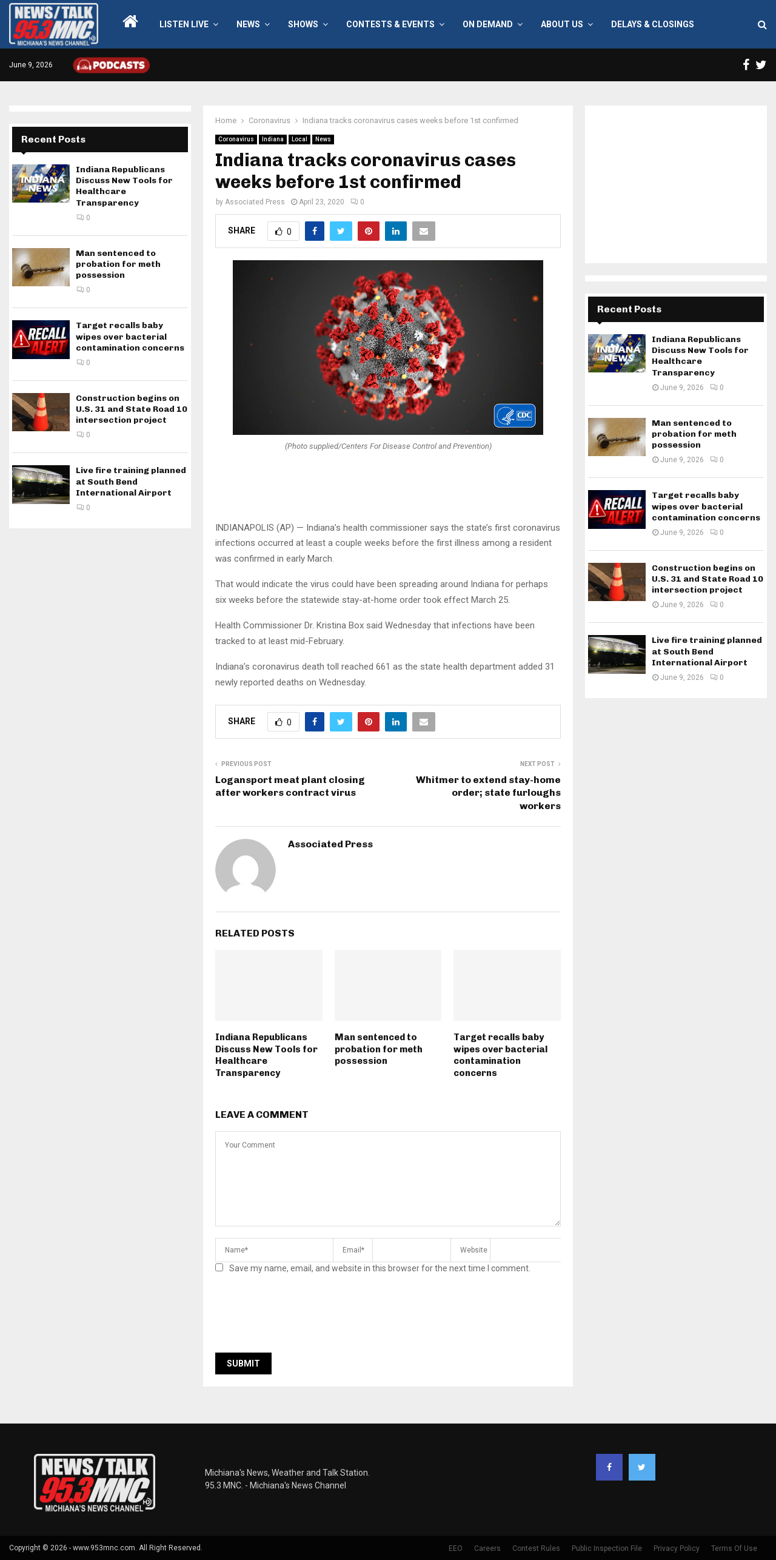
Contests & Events (390, 24)
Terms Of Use (734, 1548)
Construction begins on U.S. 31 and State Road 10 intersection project (131, 409)
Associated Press (255, 202)
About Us (562, 24)
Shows (303, 24)
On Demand (488, 24)
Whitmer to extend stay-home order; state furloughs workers (488, 793)
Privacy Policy (677, 1548)
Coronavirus (236, 139)
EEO (456, 1548)
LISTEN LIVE (184, 24)
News (248, 24)
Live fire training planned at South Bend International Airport (131, 481)
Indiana (273, 139)
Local (299, 139)
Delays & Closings (652, 24)
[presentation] (307, 1316)
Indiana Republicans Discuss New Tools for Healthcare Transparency (266, 1055)
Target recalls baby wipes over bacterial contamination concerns (500, 1055)
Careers (487, 1548)
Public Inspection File (607, 1548)
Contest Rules (536, 1548)
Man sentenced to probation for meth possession (379, 1049)
